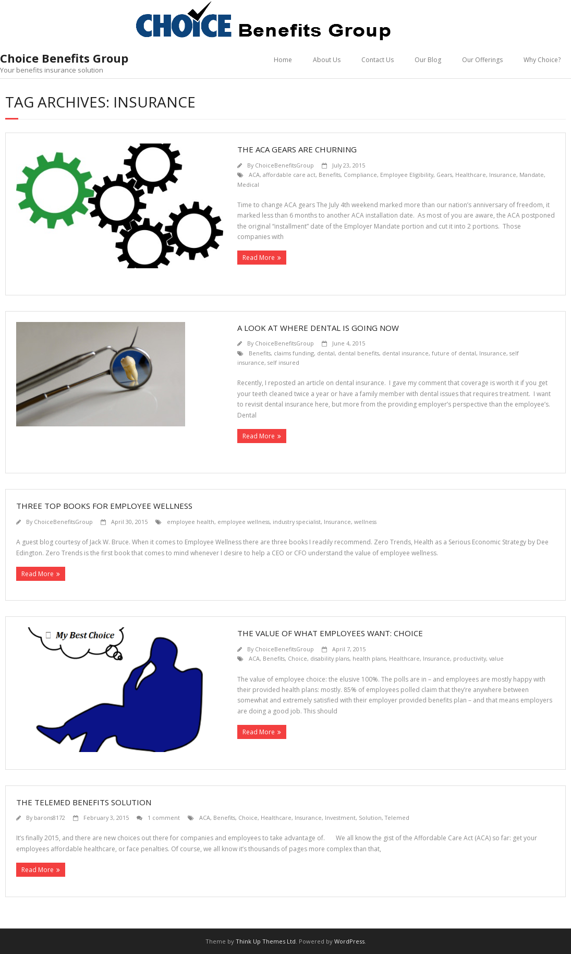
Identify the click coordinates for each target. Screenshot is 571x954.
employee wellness (243, 522)
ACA (254, 174)
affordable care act (289, 174)
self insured (283, 362)
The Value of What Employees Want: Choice (330, 633)
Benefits (330, 174)
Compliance (360, 174)
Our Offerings (482, 59)
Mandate (531, 174)
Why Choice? (542, 59)
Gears (444, 174)
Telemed (397, 817)
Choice (297, 658)
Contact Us (377, 59)
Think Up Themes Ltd (266, 941)
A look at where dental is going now (318, 328)
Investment (340, 817)
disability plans (329, 658)
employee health (190, 522)
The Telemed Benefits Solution (83, 802)
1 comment (164, 817)
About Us (327, 59)
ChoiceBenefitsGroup (284, 165)
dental (326, 353)
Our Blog (428, 59)
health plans (369, 658)
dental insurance (405, 353)
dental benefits (358, 353)
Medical (248, 184)
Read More (258, 257)
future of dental (454, 353)
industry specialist (297, 522)
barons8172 (49, 817)
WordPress (349, 941)
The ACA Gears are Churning (297, 149)
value (496, 658)
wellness (365, 522)
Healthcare (470, 174)
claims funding (294, 353)
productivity (469, 658)
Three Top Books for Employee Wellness (104, 505)
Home (283, 59)
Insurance (502, 174)
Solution (370, 817)
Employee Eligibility (406, 174)
